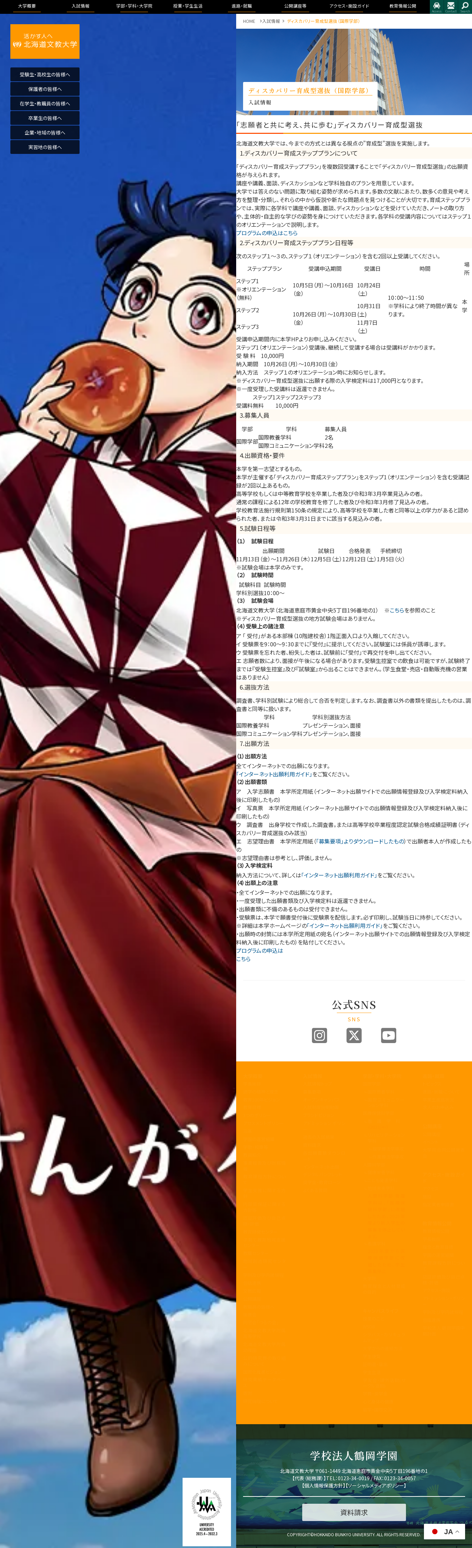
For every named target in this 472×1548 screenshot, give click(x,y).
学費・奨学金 (375, 1393)
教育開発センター (260, 1231)
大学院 (369, 1278)
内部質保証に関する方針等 (264, 1207)
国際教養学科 (381, 1091)
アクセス (437, 7)
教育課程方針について (264, 1179)
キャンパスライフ (380, 1310)
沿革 (247, 1131)
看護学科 (386, 1124)
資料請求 (312, 1145)
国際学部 (372, 1083)
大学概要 (252, 1075)
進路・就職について (441, 1091)
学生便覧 (372, 1356)
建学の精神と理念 (260, 1091)
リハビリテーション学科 (386, 1138)
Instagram (319, 1035)
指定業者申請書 (438, 1204)
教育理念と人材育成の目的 (384, 1289)
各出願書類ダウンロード (324, 1156)
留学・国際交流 (377, 1409)
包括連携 (252, 1283)
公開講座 (252, 1299)
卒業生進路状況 (438, 1099)
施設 (427, 1196)
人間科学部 (374, 1164)
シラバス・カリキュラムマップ (384, 1337)
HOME (249, 21)
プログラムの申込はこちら (267, 233)
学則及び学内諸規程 (263, 1275)
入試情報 (312, 1075)
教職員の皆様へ (259, 1306)
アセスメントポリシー (263, 1123)
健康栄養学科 (381, 1172)
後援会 (250, 1314)
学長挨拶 (252, 1083)
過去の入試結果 (318, 1137)
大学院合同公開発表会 (444, 1152)
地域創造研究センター (264, 1264)
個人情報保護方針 (323, 1485)
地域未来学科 (381, 1188)
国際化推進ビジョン (262, 1372)
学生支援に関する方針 (264, 1193)
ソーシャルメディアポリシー (376, 1485)
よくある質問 (315, 1190)
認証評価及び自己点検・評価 (264, 1221)
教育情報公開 (437, 1223)
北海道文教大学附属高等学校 (264, 1333)
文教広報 (252, 1291)
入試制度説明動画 (321, 1107)
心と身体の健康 (378, 1401)
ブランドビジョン (318, 1115)
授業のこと (373, 1318)
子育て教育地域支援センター (264, 1242)
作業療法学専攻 (388, 1156)
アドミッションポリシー (324, 1126)
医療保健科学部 (378, 1113)
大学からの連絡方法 (382, 1348)
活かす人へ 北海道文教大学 (45, 41)
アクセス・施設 (436, 1290)
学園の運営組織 (259, 1139)
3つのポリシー (257, 1115)
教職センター (256, 1253)
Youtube (388, 1035)
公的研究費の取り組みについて (264, 1361)
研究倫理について (260, 1401)
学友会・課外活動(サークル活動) (384, 1383)
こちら (397, 610)
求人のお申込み (438, 1107)
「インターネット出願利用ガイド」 (274, 774)
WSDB (369, 1326)
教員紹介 (252, 1155)
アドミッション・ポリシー (444, 1301)
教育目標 (252, 1107)
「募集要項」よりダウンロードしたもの (360, 841)
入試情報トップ (317, 1083)
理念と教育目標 (438, 1247)
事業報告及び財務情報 (264, 1166)
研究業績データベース (264, 1382)
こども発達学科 (383, 1180)
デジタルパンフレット (322, 1174)
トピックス (432, 1083)
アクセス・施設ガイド (444, 1177)
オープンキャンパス (321, 1099)
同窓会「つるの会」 (261, 1322)
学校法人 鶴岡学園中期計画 (444, 1331)
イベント (430, 1142)
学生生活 (372, 1372)
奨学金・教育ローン (322, 1182)
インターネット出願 (321, 1166)
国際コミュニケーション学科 (386, 1102)
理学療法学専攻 (388, 1148)
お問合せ (451, 7)
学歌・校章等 (255, 1147)
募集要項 (312, 1091)
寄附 (247, 1393)
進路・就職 (433, 1075)
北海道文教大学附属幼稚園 (264, 1347)
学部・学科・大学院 (382, 1075)
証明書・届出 (375, 1364)
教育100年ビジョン (261, 1099)
